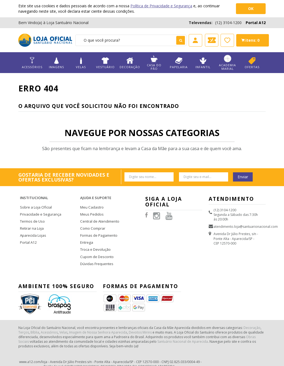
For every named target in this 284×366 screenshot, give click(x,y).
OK (250, 8)
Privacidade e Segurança (39, 207)
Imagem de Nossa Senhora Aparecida (98, 319)
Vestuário (105, 63)
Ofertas (252, 63)
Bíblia (35, 319)
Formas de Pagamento (97, 226)
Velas (81, 63)
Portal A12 (256, 22)
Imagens (56, 63)
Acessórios (32, 63)
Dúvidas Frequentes (95, 252)
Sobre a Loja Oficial (35, 201)
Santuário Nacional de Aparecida (182, 329)
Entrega (86, 232)
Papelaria (178, 63)
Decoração (129, 63)
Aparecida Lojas (32, 226)
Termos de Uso (32, 214)
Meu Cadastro (91, 201)
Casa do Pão (154, 63)
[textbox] (130, 40)
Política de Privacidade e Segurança (161, 5)
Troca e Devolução (94, 239)
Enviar (243, 176)
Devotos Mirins (140, 319)
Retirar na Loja (31, 220)
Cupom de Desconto (96, 245)
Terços (23, 319)
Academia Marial (227, 63)
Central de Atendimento (98, 214)
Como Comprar (92, 220)
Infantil (203, 63)
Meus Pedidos (91, 207)
